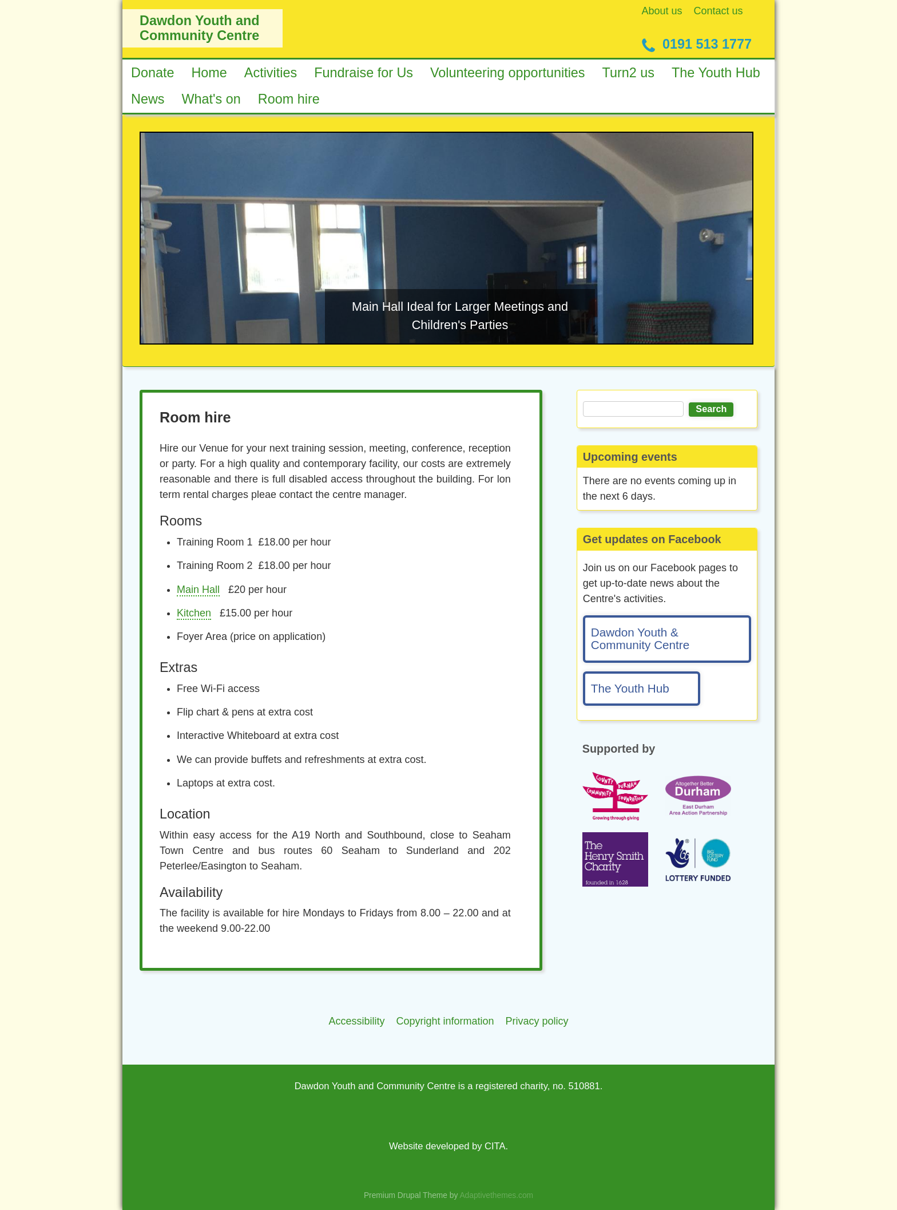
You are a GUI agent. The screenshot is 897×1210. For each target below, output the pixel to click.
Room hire (289, 99)
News (148, 99)
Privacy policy (537, 1021)
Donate (152, 72)
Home (209, 72)
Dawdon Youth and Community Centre (200, 28)
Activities (270, 72)
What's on (211, 99)
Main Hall (198, 589)
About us (662, 11)
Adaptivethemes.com (496, 1195)
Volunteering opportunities (507, 72)
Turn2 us (628, 72)
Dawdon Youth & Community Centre (640, 639)
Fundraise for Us (363, 72)
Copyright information (445, 1021)
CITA (495, 1146)
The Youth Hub (716, 72)
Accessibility (356, 1021)
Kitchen (194, 613)
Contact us (718, 11)
